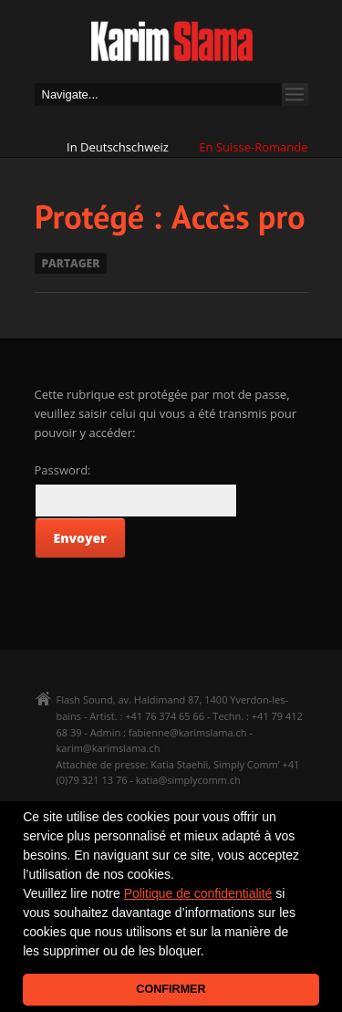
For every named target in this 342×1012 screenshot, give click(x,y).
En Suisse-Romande (253, 147)
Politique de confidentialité (198, 893)
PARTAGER (71, 263)
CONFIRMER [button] (170, 989)
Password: (63, 470)
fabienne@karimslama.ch (188, 732)
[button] (210, 952)
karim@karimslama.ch (109, 748)
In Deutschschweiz (118, 147)
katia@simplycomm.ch (188, 780)
